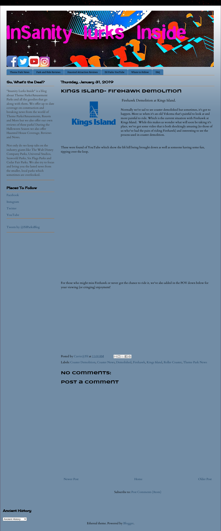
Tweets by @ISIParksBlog (23, 227)
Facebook (13, 195)
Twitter (11, 208)
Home (138, 479)
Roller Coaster (173, 362)
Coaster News (106, 362)
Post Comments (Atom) (146, 492)
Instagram (13, 202)
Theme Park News (19, 72)
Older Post (205, 479)
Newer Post (71, 479)
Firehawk (139, 362)
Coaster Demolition (83, 362)
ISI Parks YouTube (114, 72)
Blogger (128, 523)
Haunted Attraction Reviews (82, 72)
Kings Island (154, 362)
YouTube (13, 215)
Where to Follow (140, 72)
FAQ (158, 72)
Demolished (123, 362)
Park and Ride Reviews (48, 72)
